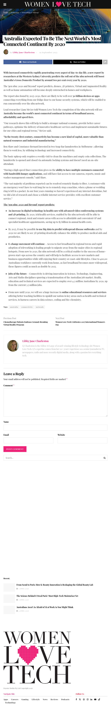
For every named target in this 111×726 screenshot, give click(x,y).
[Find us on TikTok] (99, 701)
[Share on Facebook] (27, 62)
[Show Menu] (4, 4)
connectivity (27, 307)
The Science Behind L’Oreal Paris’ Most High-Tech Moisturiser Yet (47, 598)
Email (6, 436)
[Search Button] (105, 460)
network (40, 307)
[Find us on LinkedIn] (91, 701)
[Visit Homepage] (57, 4)
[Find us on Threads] (84, 701)
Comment (8, 387)
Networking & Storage (30, 12)
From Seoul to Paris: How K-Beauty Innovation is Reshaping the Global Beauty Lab (54, 586)
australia (14, 307)
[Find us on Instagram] (87, 701)
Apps (5, 701)
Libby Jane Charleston (24, 52)
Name (6, 424)
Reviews (54, 701)
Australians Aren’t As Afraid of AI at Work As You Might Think (44, 609)
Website (61, 436)
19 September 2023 (48, 52)
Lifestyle (36, 701)
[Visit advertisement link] (55, 520)
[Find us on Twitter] (80, 701)
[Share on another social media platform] (105, 62)
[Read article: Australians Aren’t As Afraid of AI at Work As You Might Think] (9, 612)
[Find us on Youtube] (95, 701)
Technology (14, 12)
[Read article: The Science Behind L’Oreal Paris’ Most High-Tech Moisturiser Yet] (9, 601)
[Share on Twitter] (77, 62)
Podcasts (65, 701)
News (45, 701)
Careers (14, 701)
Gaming (25, 701)
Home (5, 12)
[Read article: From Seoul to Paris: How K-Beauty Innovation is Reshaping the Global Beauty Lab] (9, 589)
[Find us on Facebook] (76, 701)
